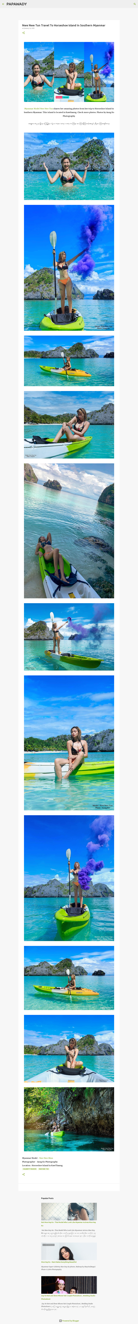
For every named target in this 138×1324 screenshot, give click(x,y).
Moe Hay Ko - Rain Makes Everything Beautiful (58, 1262)
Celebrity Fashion (29, 1169)
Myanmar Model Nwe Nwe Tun (38, 108)
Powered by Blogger (69, 1321)
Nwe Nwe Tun (44, 1169)
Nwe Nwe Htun (46, 1158)
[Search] (30, 4)
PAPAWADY (16, 4)
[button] (23, 33)
